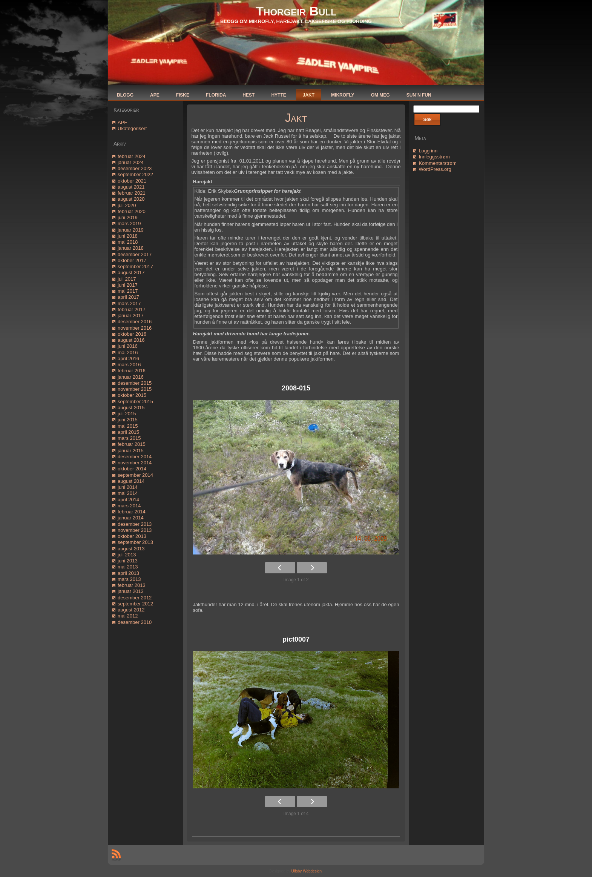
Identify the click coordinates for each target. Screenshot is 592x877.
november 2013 (135, 530)
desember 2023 (135, 168)
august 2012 (131, 610)
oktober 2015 (132, 395)
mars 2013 (129, 579)
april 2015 (128, 432)
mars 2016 (129, 364)
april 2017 (128, 297)
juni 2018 (128, 236)
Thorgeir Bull (296, 11)
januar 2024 (131, 162)
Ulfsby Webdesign (306, 871)
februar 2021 (132, 193)
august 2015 (131, 407)
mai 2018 (128, 242)
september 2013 (135, 542)
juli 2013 (127, 555)
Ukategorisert (132, 128)
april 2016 (128, 358)
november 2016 (135, 328)
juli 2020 (127, 205)
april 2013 (128, 573)
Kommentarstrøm (437, 163)
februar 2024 (132, 156)
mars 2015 (129, 438)
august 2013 (131, 548)
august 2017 (131, 272)
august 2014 (131, 481)
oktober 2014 (132, 469)
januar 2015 (131, 450)
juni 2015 (128, 419)
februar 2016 (132, 370)
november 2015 (135, 389)
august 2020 (131, 199)
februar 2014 (132, 512)
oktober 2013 (132, 536)
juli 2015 (127, 413)
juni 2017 (128, 285)
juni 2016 (128, 346)
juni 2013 (128, 561)
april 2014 (128, 499)
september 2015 (135, 401)
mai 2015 (128, 426)
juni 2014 (128, 487)
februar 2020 (132, 211)
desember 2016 (135, 321)
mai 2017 (128, 291)
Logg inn (428, 151)
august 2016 (131, 340)
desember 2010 (135, 622)
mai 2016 (128, 352)
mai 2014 (128, 493)
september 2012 (135, 604)
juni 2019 (128, 217)
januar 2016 (131, 377)
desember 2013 (135, 524)
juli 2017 (127, 279)
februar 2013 (132, 585)
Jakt (296, 117)
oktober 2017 (132, 260)
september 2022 (135, 174)
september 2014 (135, 475)
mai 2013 (128, 567)
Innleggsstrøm (434, 157)
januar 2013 (131, 591)
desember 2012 (135, 598)
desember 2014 (135, 456)
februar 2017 (132, 309)
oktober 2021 (132, 181)
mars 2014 (129, 505)
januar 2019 (131, 230)
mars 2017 (129, 303)
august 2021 (131, 187)
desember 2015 (135, 383)
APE (122, 122)
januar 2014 (131, 518)
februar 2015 (132, 444)
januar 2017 (131, 315)
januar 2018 (131, 248)
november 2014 (135, 462)
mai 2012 (128, 616)
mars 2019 (129, 223)
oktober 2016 (132, 334)
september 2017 (135, 266)
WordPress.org (435, 169)
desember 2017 (135, 254)
